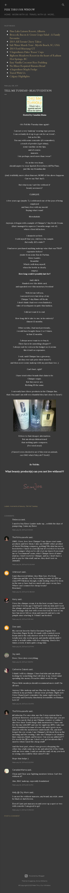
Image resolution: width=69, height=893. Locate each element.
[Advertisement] (34, 842)
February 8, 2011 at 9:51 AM (22, 530)
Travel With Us (37, 14)
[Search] (63, 4)
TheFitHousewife (20, 537)
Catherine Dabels (20, 669)
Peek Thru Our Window (19, 9)
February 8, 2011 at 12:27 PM (23, 647)
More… (51, 14)
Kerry (14, 599)
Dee (14, 627)
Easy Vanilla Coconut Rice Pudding (28, 62)
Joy (13, 654)
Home (7, 14)
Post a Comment (12, 816)
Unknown (16, 572)
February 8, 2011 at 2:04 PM (23, 704)
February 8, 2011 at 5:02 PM (22, 762)
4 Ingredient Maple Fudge (23, 69)
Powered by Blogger (35, 876)
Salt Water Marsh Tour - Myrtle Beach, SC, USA (35, 45)
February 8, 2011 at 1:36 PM (22, 662)
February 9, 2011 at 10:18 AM (23, 810)
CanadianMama (19, 770)
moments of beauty (17, 506)
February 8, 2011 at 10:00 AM (23, 564)
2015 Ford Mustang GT (22, 48)
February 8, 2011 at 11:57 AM (22, 619)
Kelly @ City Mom (20, 792)
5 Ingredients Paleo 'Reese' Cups (27, 52)
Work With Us (20, 14)
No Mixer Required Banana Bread (27, 66)
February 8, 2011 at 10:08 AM (23, 592)
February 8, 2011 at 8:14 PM (22, 785)
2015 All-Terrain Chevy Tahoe (25, 41)
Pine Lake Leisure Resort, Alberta (27, 31)
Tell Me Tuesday (32, 506)
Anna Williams (41, 881)
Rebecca (16, 519)
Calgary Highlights (20, 76)
